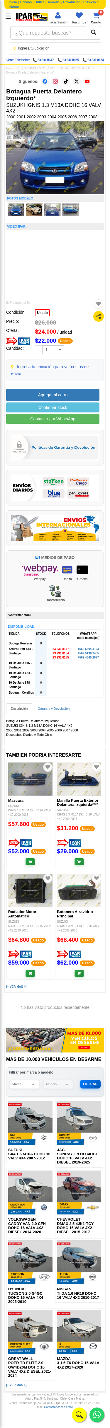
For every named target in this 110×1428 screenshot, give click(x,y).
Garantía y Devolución (64, 2)
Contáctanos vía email (58, 1407)
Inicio (13, 2)
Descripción (19, 708)
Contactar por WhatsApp (52, 419)
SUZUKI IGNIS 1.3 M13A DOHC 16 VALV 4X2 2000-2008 (54, 68)
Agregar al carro (52, 395)
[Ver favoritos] (79, 18)
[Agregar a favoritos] (98, 304)
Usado (42, 313)
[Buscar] (93, 33)
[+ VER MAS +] (16, 986)
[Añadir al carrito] (30, 861)
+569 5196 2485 (88, 653)
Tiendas (26, 2)
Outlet (39, 2)
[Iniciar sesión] (57, 18)
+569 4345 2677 (88, 657)
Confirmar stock (52, 407)
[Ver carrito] (96, 18)
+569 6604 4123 (88, 649)
